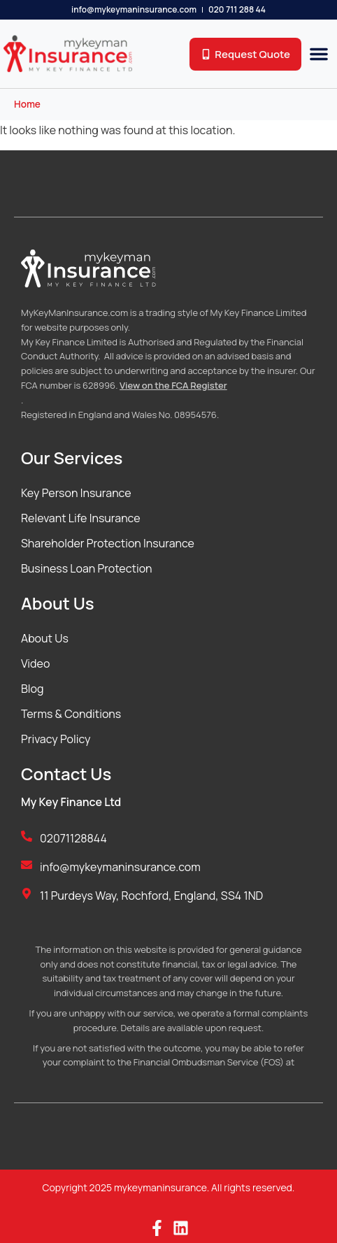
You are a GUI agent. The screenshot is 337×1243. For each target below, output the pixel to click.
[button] (319, 54)
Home (27, 104)
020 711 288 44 (237, 9)
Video (35, 663)
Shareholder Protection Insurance (107, 543)
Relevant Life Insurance (81, 518)
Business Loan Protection (86, 568)
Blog (32, 688)
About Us (45, 638)
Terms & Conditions (71, 713)
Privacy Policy (55, 739)
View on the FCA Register (173, 385)
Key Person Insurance (76, 493)
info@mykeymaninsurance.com (133, 9)
